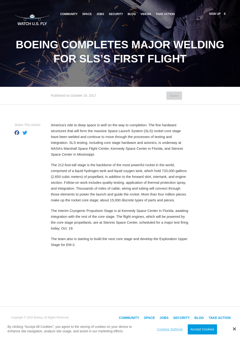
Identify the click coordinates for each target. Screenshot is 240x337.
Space (87, 14)
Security (116, 14)
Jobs (100, 14)
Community (69, 14)
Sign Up (215, 13)
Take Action (165, 14)
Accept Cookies (202, 329)
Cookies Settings (170, 329)
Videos (146, 14)
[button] (234, 329)
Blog (132, 14)
